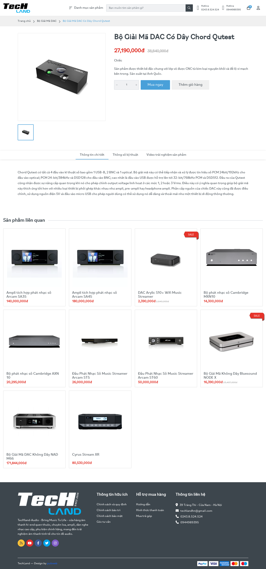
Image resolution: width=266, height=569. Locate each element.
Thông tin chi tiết (92, 155)
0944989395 (189, 522)
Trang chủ (24, 21)
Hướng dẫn (143, 504)
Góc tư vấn (104, 522)
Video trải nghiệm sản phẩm (166, 155)
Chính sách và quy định (112, 504)
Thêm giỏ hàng (190, 85)
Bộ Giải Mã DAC (47, 21)
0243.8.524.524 (191, 516)
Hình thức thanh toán (150, 510)
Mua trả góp (144, 516)
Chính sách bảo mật (110, 516)
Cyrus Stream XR (85, 455)
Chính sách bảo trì (109, 510)
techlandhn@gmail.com (196, 511)
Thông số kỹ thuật (125, 155)
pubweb (52, 563)
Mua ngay (155, 85)
